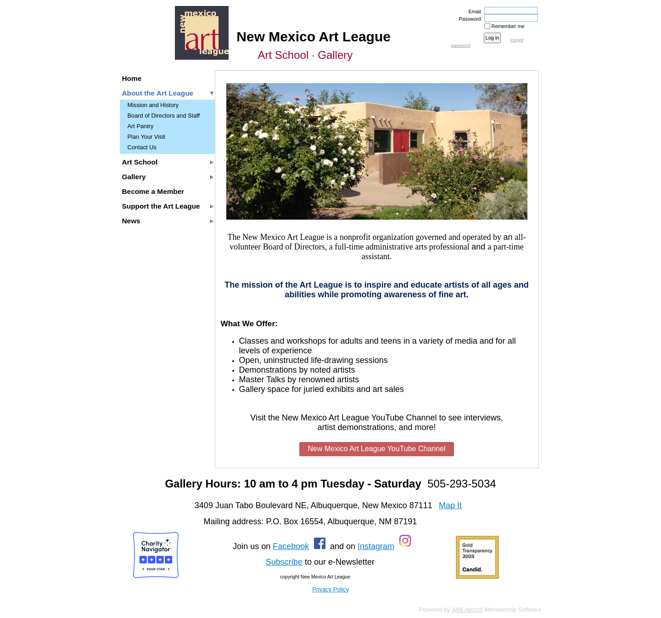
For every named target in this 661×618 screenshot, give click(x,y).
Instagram (376, 546)
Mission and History (153, 105)
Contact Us (142, 147)
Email (473, 11)
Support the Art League (161, 206)
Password (468, 19)
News (131, 221)
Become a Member (153, 191)
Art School (140, 162)
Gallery (134, 177)
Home (132, 78)
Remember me (508, 26)
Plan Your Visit (146, 136)
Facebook (291, 546)
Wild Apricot (467, 609)
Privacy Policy (330, 589)
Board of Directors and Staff (164, 115)
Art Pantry (141, 126)
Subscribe (284, 562)
